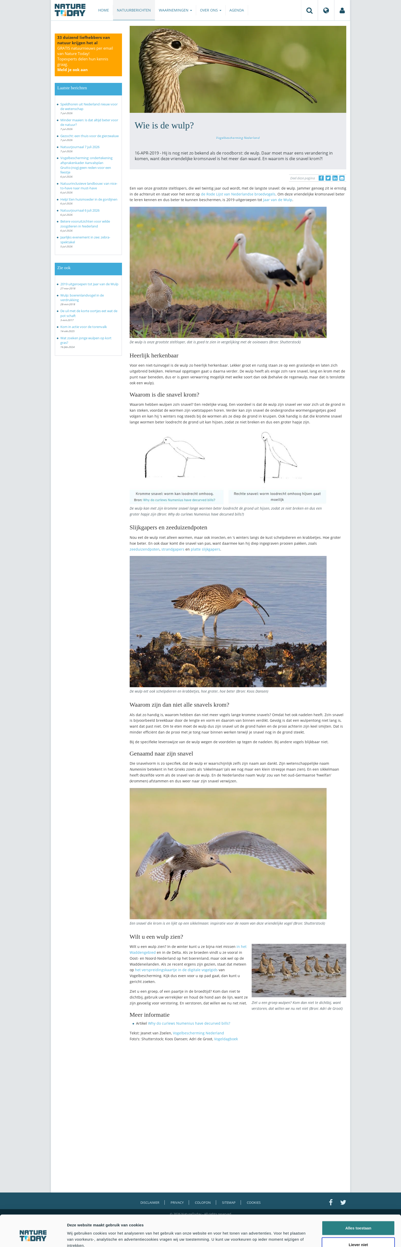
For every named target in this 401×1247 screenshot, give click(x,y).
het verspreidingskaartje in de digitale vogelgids (176, 969)
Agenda (236, 10)
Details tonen (276, 1237)
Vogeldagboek (226, 1038)
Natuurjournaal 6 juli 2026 (79, 210)
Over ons (210, 10)
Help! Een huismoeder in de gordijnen (88, 199)
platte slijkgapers (205, 549)
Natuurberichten (134, 10)
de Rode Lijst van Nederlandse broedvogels (238, 194)
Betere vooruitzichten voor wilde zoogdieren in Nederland (85, 223)
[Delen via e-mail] (341, 178)
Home (103, 10)
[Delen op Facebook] (321, 178)
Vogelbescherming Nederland (238, 138)
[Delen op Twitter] (328, 178)
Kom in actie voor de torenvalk (83, 326)
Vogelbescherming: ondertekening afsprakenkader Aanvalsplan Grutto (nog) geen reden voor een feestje (86, 165)
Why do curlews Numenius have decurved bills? (189, 1023)
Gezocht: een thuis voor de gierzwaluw (89, 136)
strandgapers (172, 549)
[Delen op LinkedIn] (335, 178)
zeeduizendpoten (145, 549)
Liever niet (358, 1220)
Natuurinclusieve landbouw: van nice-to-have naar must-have (88, 186)
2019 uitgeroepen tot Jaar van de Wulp (89, 284)
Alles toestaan (358, 1203)
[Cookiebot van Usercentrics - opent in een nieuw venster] (33, 1237)
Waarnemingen (175, 10)
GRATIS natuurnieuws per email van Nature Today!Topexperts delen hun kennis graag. (85, 59)
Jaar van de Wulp (277, 199)
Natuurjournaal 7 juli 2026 (79, 147)
